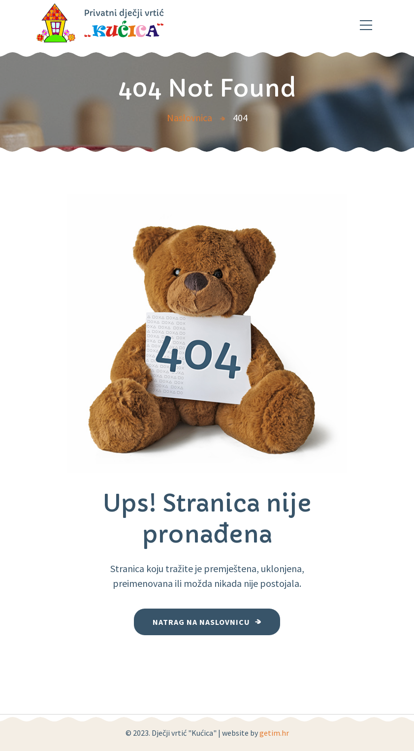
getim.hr (274, 733)
